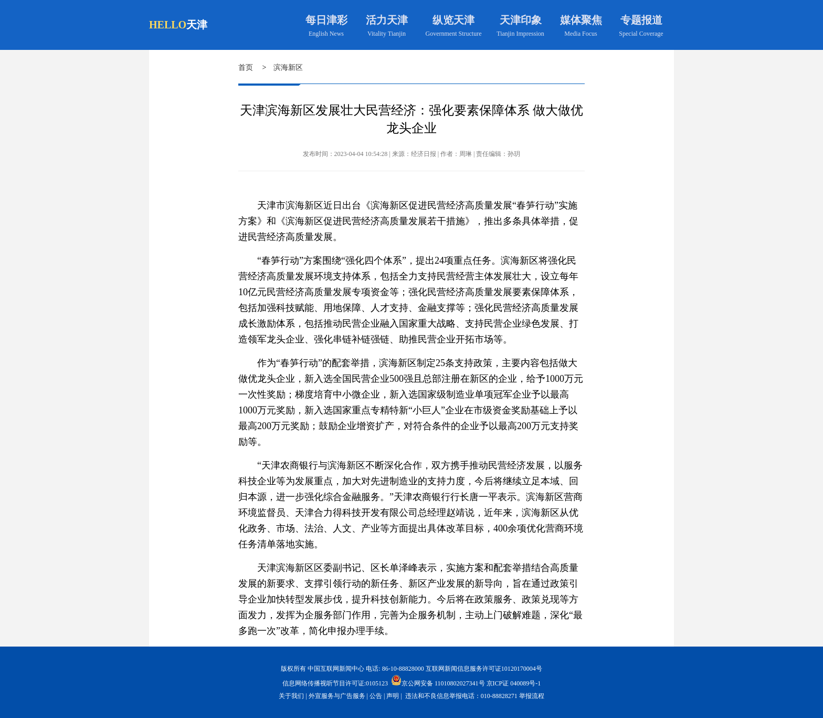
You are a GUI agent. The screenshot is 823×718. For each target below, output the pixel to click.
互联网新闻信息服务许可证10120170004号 (484, 668)
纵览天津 (453, 20)
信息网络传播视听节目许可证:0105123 (335, 683)
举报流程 (531, 696)
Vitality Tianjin (386, 33)
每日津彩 (326, 20)
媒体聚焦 (581, 20)
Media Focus (580, 33)
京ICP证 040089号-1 (514, 683)
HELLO (167, 24)
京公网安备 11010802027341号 (438, 680)
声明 (392, 696)
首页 (245, 67)
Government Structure (454, 33)
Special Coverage (641, 33)
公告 (376, 696)
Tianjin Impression (520, 33)
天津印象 (521, 20)
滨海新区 (288, 67)
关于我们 (291, 696)
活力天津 (387, 20)
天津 (196, 24)
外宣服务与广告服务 (337, 696)
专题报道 (641, 20)
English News (326, 33)
